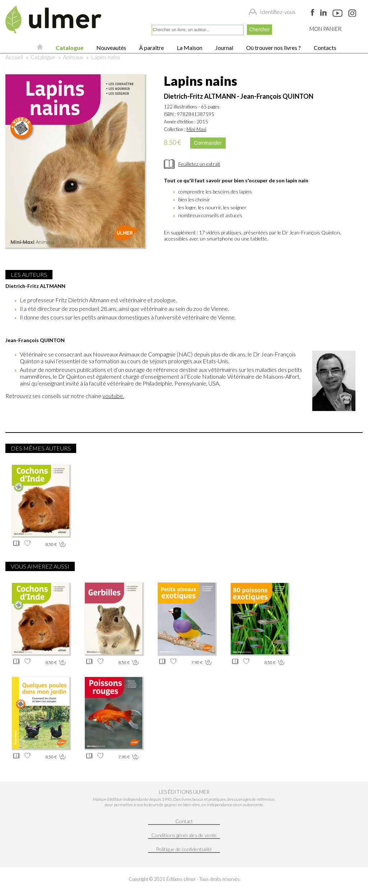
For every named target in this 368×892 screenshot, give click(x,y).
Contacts (324, 47)
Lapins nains (105, 56)
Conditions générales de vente (184, 835)
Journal (223, 47)
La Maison (189, 47)
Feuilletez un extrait (199, 164)
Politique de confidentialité (184, 849)
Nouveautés (110, 47)
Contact (184, 821)
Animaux (73, 56)
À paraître (151, 47)
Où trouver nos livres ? (273, 47)
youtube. (113, 395)
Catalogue (69, 47)
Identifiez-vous (277, 12)
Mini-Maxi (196, 129)
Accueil (14, 56)
